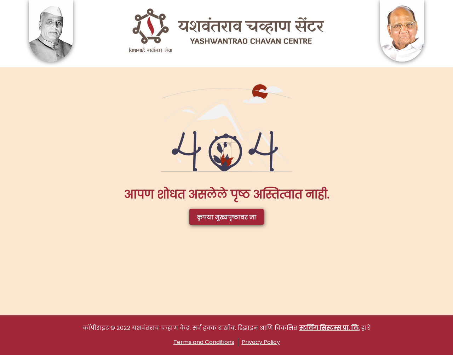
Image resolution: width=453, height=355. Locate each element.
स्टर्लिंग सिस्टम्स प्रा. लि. (329, 328)
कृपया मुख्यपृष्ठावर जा (226, 217)
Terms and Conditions (203, 342)
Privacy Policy (261, 342)
